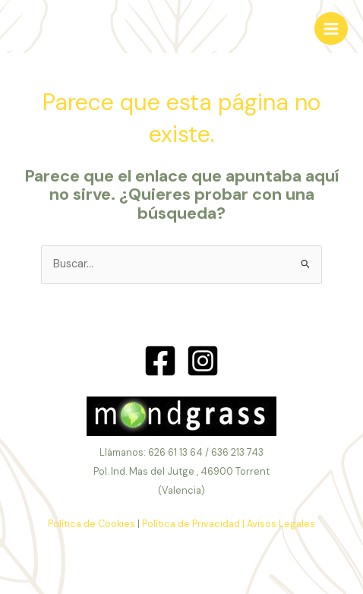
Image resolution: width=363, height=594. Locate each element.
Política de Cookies (91, 523)
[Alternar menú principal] (331, 29)
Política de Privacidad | (193, 523)
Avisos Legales (281, 523)
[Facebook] (160, 361)
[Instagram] (202, 361)
